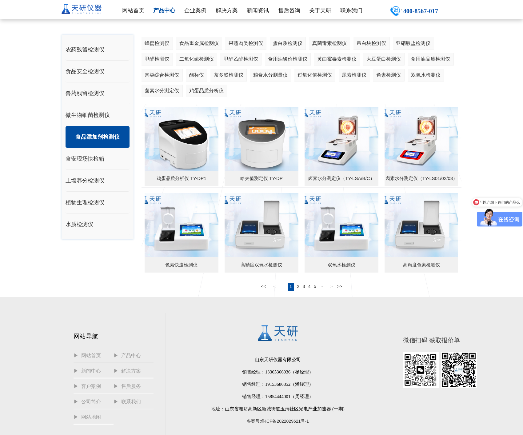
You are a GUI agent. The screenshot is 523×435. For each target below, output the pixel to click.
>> (339, 286)
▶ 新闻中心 (87, 370)
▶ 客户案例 (87, 386)
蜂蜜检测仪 (157, 43)
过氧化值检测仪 (314, 75)
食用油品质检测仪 (430, 59)
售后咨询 (289, 10)
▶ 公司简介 (87, 401)
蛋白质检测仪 (287, 43)
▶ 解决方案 (127, 370)
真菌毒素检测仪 (329, 43)
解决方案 (227, 10)
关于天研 (320, 10)
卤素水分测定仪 (162, 90)
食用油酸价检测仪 (287, 59)
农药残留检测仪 (85, 49)
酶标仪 (196, 75)
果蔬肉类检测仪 (246, 43)
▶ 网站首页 (87, 355)
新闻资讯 (258, 10)
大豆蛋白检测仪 (383, 59)
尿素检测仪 (354, 75)
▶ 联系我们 (127, 401)
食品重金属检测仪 (199, 43)
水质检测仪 (79, 224)
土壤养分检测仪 (85, 181)
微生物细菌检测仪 (88, 115)
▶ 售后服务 (127, 386)
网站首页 (133, 10)
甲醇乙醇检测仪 (241, 59)
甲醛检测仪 (157, 59)
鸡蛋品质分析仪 (206, 90)
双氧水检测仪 (426, 75)
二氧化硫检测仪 (196, 59)
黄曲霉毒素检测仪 (337, 59)
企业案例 (195, 10)
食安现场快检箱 (85, 159)
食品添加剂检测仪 (97, 137)
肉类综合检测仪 (162, 75)
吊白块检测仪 (371, 43)
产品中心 (164, 10)
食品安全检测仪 (85, 71)
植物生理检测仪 (85, 202)
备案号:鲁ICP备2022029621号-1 (278, 421)
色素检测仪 (388, 75)
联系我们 (351, 10)
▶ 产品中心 (127, 355)
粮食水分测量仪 (270, 75)
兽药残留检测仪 (85, 93)
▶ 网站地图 (87, 417)
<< (263, 286)
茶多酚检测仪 (228, 75)
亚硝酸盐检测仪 (413, 43)
